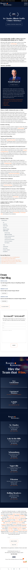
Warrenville (3, 532)
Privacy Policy (7, 563)
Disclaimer (13, 563)
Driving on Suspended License (9, 237)
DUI (3, 224)
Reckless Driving (7, 234)
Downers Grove (18, 520)
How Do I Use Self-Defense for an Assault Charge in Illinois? (11, 261)
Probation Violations (6, 251)
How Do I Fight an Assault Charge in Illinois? (8, 260)
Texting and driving (7, 164)
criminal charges (14, 44)
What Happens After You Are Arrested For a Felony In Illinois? (11, 263)
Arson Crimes (5, 249)
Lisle (17, 525)
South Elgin (10, 531)
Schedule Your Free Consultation (14, 24)
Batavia (13, 518)
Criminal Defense (4, 221)
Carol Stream (23, 519)
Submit (14, 347)
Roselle (20, 529)
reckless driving (21, 129)
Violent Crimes (5, 227)
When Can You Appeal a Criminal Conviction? (8, 264)
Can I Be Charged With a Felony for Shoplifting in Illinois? (10, 258)
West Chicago (11, 532)
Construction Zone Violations (9, 241)
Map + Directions (14, 433)
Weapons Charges (6, 230)
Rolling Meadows (15, 529)
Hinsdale (12, 523)
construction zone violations (14, 175)
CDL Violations (7, 244)
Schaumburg (24, 529)
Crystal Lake (9, 520)
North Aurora (24, 526)
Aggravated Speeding (8, 236)
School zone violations (8, 186)
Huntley (22, 523)
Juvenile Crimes (5, 248)
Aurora (2, 518)
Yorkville (16, 534)
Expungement (5, 253)
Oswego (3, 529)
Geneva (17, 522)
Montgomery (3, 526)
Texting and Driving (8, 239)
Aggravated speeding (11, 141)
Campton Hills (11, 519)
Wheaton (20, 532)
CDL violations (16, 198)
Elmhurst (5, 522)
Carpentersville (17, 519)
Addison (14, 516)
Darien (13, 520)
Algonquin (18, 516)
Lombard (20, 525)
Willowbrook (24, 532)
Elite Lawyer (5, 105)
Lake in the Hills (8, 525)
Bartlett (9, 518)
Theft (4, 246)
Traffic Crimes (5, 232)
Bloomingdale (21, 518)
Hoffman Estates (17, 523)
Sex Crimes (5, 229)
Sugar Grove (19, 531)
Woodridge (11, 534)
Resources (17, 563)
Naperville (15, 526)
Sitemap (21, 563)
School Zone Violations (8, 242)
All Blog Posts (5, 308)
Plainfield (10, 529)
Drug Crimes (5, 225)
